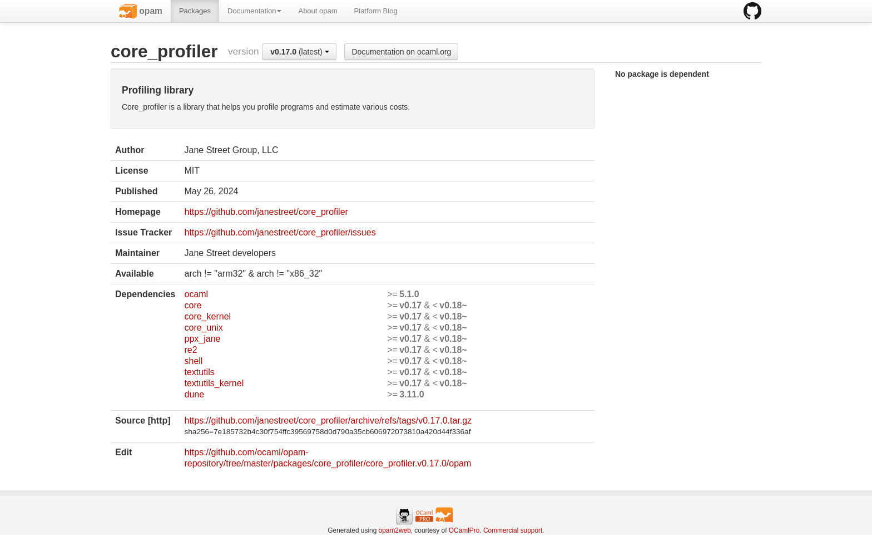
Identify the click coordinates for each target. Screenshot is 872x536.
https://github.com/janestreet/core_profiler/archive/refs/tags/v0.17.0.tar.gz (328, 420)
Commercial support (512, 530)
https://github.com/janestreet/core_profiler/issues (279, 232)
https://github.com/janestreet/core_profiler (266, 212)
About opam (317, 11)
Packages (195, 11)
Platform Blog (376, 11)
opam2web (395, 530)
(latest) (299, 51)
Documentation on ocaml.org (401, 51)
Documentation (254, 11)
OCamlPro (464, 530)
